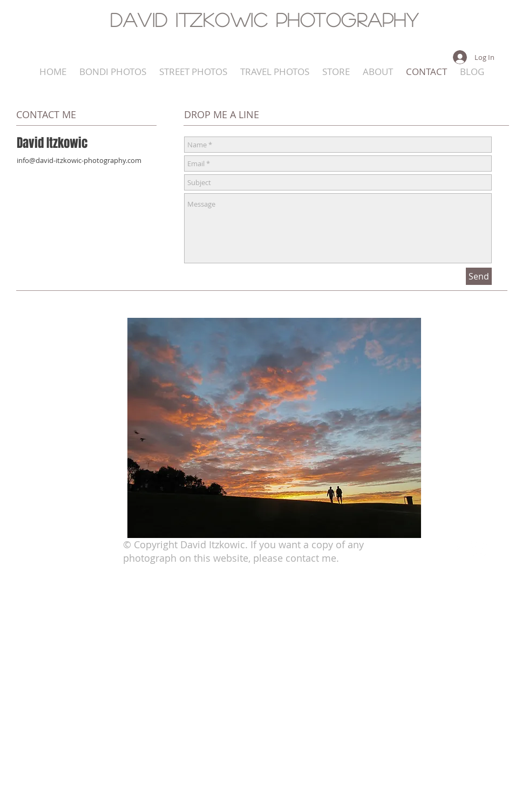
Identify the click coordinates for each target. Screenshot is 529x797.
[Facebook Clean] (458, 549)
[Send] (479, 276)
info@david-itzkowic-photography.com (79, 160)
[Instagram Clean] (479, 549)
